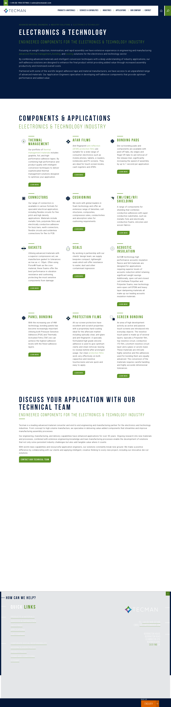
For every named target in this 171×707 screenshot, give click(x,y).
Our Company (136, 10)
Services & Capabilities (89, 10)
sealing (69, 54)
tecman (142, 610)
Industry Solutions (60, 25)
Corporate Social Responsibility (29, 643)
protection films (96, 353)
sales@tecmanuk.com (41, 3)
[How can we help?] (84, 651)
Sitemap (15, 660)
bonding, (56, 54)
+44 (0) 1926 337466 (20, 3)
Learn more (34, 185)
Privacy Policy (19, 652)
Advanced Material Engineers (33, 25)
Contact (148, 10)
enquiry (152, 703)
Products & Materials (66, 10)
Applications (121, 10)
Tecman (15, 10)
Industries (107, 10)
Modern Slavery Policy (23, 647)
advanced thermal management (35, 54)
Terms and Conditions (23, 656)
